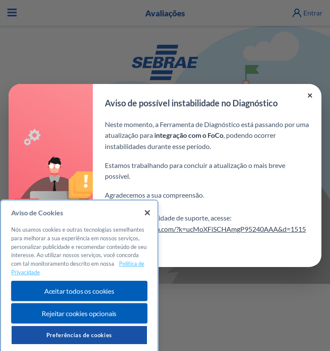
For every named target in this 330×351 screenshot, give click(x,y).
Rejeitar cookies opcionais (79, 324)
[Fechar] (147, 223)
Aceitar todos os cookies (79, 301)
